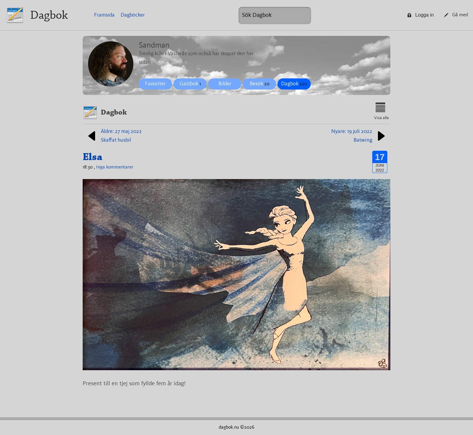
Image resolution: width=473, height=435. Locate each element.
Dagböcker (133, 15)
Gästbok (190, 84)
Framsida (104, 15)
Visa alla (381, 111)
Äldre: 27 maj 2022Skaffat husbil (114, 136)
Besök (259, 84)
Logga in (420, 14)
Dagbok (49, 15)
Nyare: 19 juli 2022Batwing (359, 136)
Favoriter (155, 84)
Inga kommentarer (115, 167)
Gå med (456, 15)
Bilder (224, 84)
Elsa (92, 156)
